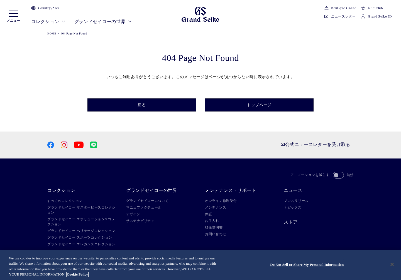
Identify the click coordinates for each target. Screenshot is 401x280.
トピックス (293, 207)
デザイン (133, 214)
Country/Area (45, 8)
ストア (291, 222)
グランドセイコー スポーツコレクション (79, 237)
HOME (51, 33)
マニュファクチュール (144, 207)
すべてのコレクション (65, 201)
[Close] (392, 264)
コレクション (48, 21)
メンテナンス (215, 207)
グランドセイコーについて (147, 201)
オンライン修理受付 (221, 201)
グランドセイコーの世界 (103, 21)
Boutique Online (340, 8)
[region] (200, 265)
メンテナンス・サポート (230, 190)
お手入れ (212, 221)
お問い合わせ (215, 234)
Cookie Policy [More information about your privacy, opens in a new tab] (77, 274)
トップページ (259, 105)
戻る (142, 105)
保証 (208, 214)
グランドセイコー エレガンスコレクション (81, 244)
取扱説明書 (214, 227)
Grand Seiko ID (376, 16)
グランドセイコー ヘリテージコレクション (81, 231)
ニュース (293, 190)
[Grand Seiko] (200, 14)
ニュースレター (340, 16)
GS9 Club (372, 8)
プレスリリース (296, 201)
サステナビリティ (140, 221)
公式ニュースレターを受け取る (315, 144)
